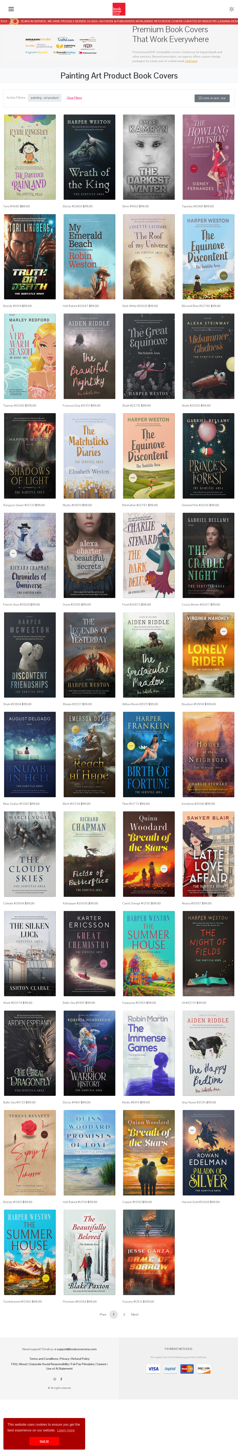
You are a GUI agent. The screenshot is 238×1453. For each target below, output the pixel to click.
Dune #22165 (71, 615)
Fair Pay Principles (83, 1388)
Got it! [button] (44, 1441)
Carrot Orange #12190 (136, 919)
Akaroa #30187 (191, 919)
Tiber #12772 (130, 818)
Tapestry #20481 (192, 208)
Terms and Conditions (44, 1383)
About (23, 1388)
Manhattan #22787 (134, 513)
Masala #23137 (72, 716)
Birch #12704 (71, 818)
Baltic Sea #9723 (14, 1122)
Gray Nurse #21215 (194, 1122)
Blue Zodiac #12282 (16, 818)
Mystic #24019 (72, 513)
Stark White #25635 (135, 310)
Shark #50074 (12, 1021)
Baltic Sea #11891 (74, 1021)
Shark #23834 (12, 716)
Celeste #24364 (13, 919)
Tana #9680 (11, 208)
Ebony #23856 (72, 208)
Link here (191, 61)
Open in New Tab (212, 98)
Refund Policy (80, 1383)
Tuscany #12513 (132, 1326)
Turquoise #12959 (134, 1021)
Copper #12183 (132, 1224)
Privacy (64, 1383)
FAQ (14, 1388)
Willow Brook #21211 (135, 716)
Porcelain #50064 (74, 1326)
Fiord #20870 (131, 615)
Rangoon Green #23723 (18, 513)
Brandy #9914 (12, 310)
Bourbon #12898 (193, 716)
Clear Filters (74, 98)
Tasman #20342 (13, 411)
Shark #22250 (191, 411)
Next (135, 1338)
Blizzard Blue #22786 (196, 310)
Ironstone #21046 (193, 818)
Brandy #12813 (12, 1224)
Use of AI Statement (59, 1393)
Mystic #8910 (130, 1122)
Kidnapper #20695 (75, 919)
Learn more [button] (66, 1430)
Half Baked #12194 (75, 1224)
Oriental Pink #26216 (195, 513)
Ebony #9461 (71, 1122)
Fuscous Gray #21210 (76, 411)
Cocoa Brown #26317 (196, 615)
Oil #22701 (189, 1021)
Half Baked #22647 (75, 310)
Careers (101, 1388)
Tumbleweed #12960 (17, 1326)
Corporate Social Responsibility (49, 1388)
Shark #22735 (131, 411)
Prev (103, 1338)
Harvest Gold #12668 (195, 1224)
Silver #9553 (130, 208)
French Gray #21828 (16, 615)
